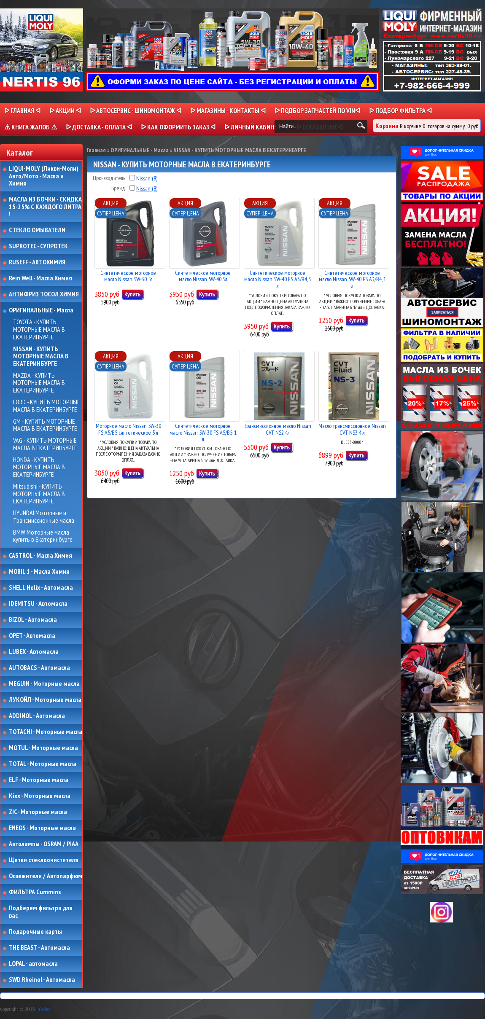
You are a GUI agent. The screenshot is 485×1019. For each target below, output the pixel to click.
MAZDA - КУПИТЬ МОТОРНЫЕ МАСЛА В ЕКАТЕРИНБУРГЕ (39, 383)
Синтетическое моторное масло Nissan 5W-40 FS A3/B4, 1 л (352, 279)
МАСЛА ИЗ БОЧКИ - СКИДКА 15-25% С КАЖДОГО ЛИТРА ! (45, 207)
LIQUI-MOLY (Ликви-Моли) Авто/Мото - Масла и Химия (44, 176)
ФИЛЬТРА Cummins (35, 892)
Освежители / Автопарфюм (45, 876)
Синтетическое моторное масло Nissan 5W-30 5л (128, 276)
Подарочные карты (35, 932)
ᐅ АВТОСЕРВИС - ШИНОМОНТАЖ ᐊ (135, 110)
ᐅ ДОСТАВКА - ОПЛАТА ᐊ (99, 127)
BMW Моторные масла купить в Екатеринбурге (43, 536)
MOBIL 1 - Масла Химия (39, 571)
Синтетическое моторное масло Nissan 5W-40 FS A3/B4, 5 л (277, 279)
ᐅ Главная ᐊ (22, 110)
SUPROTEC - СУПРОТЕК (38, 246)
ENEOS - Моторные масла (42, 828)
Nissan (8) (146, 178)
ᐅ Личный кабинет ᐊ (255, 127)
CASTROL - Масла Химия (40, 555)
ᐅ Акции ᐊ (65, 110)
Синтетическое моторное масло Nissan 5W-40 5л (203, 276)
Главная (96, 150)
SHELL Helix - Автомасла (41, 588)
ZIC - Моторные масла (38, 812)
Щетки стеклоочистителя (43, 860)
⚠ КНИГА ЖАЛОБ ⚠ (30, 127)
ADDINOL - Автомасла (37, 716)
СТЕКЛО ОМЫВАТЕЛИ (37, 230)
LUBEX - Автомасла (34, 652)
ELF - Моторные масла (38, 780)
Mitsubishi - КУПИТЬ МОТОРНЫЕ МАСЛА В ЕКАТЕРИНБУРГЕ (39, 494)
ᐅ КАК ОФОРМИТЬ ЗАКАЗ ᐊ (178, 127)
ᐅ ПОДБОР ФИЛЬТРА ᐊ (400, 110)
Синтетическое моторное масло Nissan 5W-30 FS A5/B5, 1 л (203, 432)
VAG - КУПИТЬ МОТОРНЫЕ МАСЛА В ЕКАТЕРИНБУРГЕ (45, 444)
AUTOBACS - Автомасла (39, 668)
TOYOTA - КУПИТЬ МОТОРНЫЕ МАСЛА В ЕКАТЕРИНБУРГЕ (39, 329)
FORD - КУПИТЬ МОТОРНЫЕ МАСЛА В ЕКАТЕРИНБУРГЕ (46, 405)
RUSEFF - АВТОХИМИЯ (37, 262)
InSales (43, 1009)
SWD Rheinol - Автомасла (42, 980)
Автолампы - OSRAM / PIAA (43, 844)
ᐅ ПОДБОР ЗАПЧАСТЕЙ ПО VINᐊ (317, 110)
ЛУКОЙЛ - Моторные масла (45, 700)
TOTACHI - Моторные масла (45, 732)
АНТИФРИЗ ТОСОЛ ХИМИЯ (44, 294)
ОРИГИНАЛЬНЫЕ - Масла (41, 310)
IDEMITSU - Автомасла (38, 604)
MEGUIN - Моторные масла (44, 684)
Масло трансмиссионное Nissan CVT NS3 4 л (352, 429)
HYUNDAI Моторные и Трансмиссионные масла (43, 516)
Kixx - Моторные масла (39, 796)
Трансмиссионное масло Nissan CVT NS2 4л (277, 429)
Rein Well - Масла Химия (40, 278)
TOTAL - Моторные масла (42, 764)
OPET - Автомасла (32, 636)
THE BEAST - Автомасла (39, 948)
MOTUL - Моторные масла (43, 748)
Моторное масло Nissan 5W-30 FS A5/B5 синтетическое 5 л (128, 429)
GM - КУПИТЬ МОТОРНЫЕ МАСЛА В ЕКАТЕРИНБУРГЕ (45, 425)
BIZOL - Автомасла (33, 620)
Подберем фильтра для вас (41, 911)
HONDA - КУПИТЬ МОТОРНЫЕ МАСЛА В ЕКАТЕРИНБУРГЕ (39, 467)
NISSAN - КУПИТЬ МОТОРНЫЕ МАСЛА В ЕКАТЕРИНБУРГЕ (40, 356)
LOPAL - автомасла (33, 964)
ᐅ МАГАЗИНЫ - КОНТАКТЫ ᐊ (228, 110)
